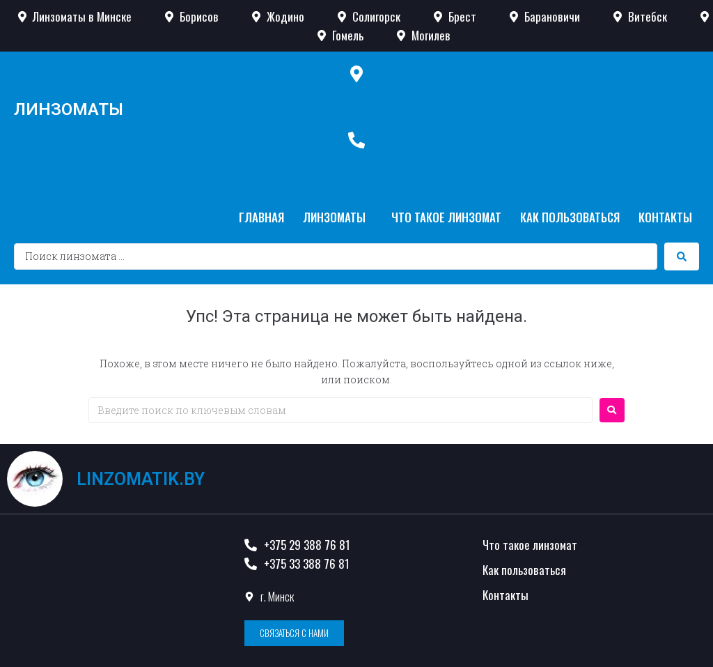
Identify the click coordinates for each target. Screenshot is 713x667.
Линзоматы (68, 109)
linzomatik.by (141, 479)
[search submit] (681, 256)
